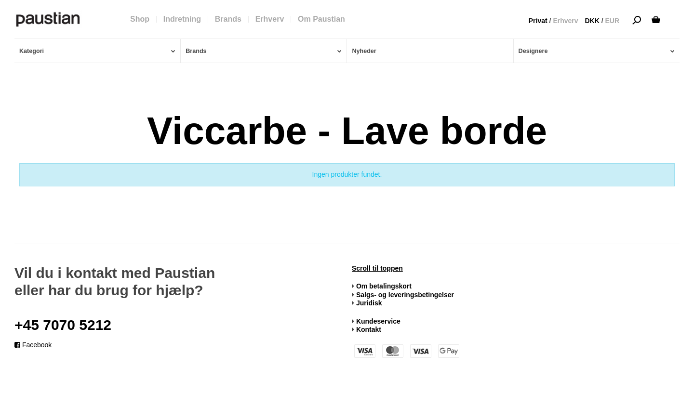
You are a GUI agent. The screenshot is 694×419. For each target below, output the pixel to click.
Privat (538, 21)
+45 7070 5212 (62, 325)
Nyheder (364, 51)
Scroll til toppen (377, 268)
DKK (592, 21)
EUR (612, 21)
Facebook (33, 345)
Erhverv (565, 21)
